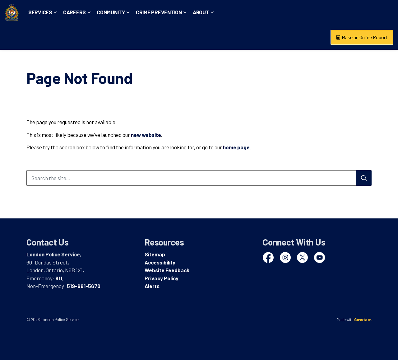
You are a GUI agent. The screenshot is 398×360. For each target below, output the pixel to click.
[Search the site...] (199, 178)
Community (131, 37)
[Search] (364, 178)
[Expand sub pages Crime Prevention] (205, 37)
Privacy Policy (161, 278)
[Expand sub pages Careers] (109, 37)
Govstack (363, 319)
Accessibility (160, 262)
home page (236, 147)
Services (61, 37)
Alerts (152, 286)
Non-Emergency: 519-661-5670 (342, 12)
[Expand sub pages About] (232, 37)
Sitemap (155, 254)
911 (58, 278)
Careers (95, 37)
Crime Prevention (179, 37)
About (221, 37)
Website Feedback (167, 270)
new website (146, 135)
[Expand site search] (387, 12)
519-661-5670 (83, 286)
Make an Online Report (362, 37)
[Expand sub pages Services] (76, 37)
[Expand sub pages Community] (149, 37)
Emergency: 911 (285, 12)
